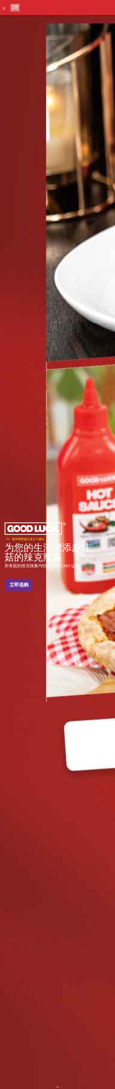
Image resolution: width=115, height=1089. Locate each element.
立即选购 (19, 584)
